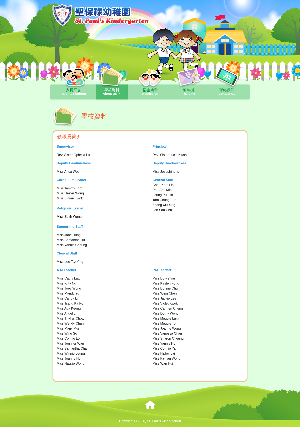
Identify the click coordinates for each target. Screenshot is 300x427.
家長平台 (73, 91)
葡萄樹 (188, 91)
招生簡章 (150, 91)
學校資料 (111, 91)
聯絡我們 (226, 91)
